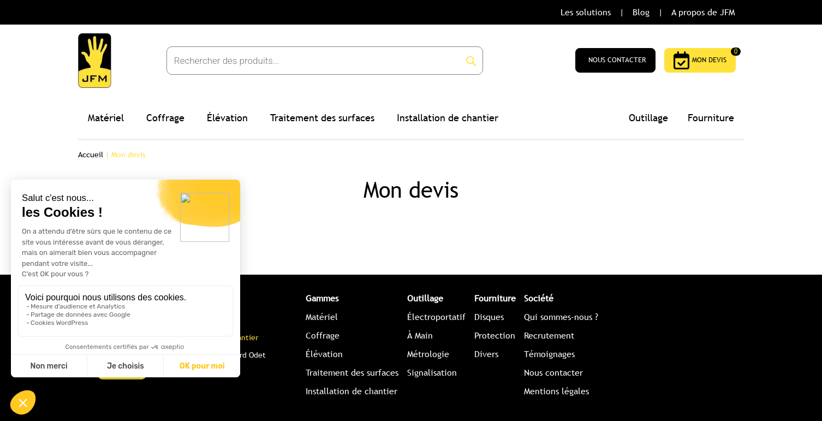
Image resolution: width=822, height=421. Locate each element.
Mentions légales (556, 391)
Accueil (90, 154)
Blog (641, 12)
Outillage (648, 117)
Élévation (227, 117)
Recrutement (549, 335)
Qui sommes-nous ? (561, 317)
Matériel (106, 117)
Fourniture (711, 117)
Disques (489, 317)
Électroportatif (436, 317)
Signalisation (432, 372)
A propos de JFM (703, 12)
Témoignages (549, 354)
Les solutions (586, 12)
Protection (494, 335)
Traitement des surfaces (322, 117)
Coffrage (165, 117)
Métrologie (428, 354)
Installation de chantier (447, 117)
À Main (420, 335)
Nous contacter (553, 372)
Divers (486, 354)
